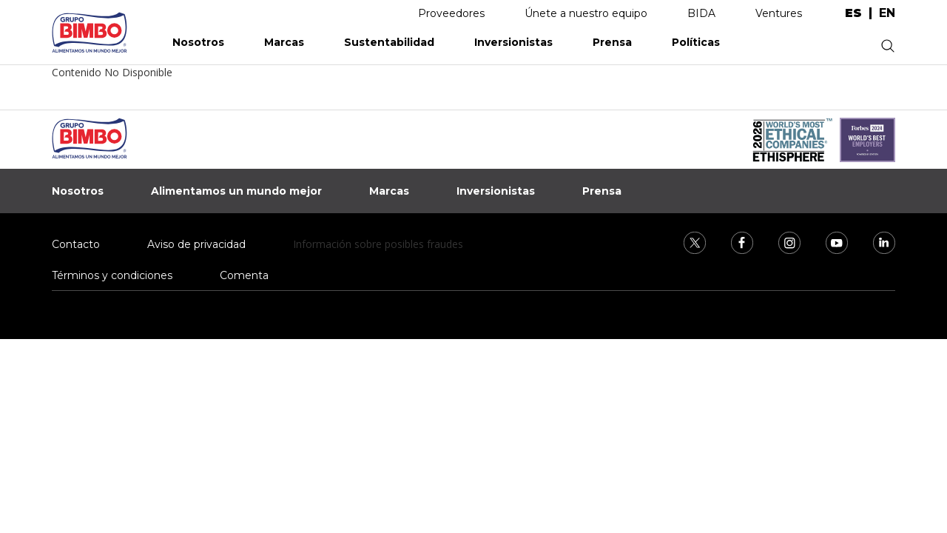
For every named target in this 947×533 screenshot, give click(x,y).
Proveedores (451, 13)
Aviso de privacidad (196, 244)
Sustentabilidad (389, 42)
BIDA (701, 13)
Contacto (76, 244)
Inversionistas (513, 42)
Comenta (244, 275)
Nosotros (198, 42)
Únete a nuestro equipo (586, 13)
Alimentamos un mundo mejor (236, 191)
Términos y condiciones (112, 275)
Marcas (284, 42)
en (887, 13)
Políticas (696, 42)
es (853, 13)
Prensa (612, 42)
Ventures (778, 13)
